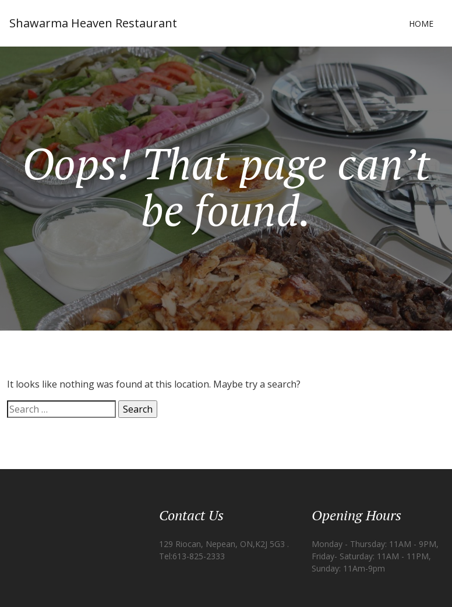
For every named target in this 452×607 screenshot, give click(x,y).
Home (421, 23)
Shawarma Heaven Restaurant (93, 23)
